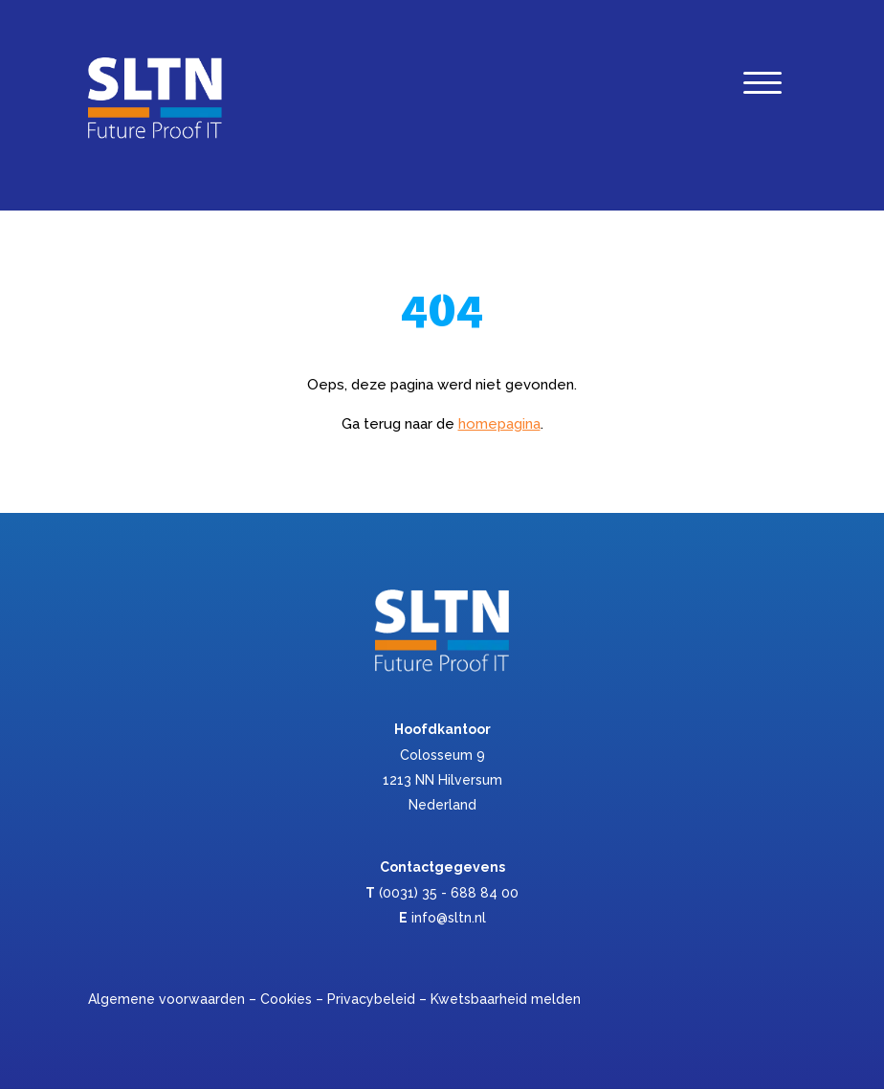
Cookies (286, 999)
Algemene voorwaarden (166, 999)
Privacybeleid (371, 999)
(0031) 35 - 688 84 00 (449, 892)
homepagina (499, 424)
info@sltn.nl (448, 917)
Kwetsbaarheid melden (506, 999)
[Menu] (762, 87)
